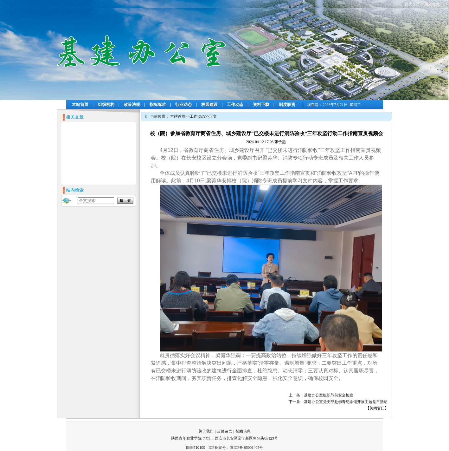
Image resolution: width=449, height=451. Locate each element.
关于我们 (206, 431)
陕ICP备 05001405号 (246, 447)
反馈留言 (224, 431)
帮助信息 (243, 431)
